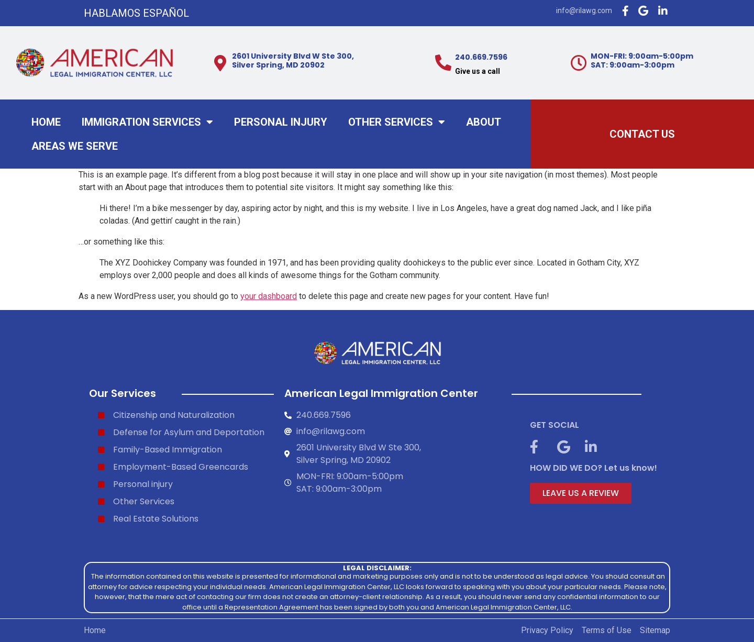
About (483, 122)
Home (46, 122)
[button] (580, 493)
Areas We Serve (74, 146)
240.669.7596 (481, 57)
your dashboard (268, 296)
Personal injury (280, 122)
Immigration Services (147, 122)
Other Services (396, 122)
